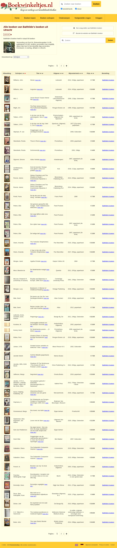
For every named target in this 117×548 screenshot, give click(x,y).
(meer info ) (38, 80)
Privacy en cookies (103, 544)
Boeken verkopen (47, 18)
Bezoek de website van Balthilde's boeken (88, 34)
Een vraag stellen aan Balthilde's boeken (88, 28)
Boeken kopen (30, 18)
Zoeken (96, 4)
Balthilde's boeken (108, 80)
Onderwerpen (64, 18)
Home (17, 18)
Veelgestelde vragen (82, 18)
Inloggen (98, 18)
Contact (112, 544)
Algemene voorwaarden (89, 544)
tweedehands (67, 9)
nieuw (79, 9)
